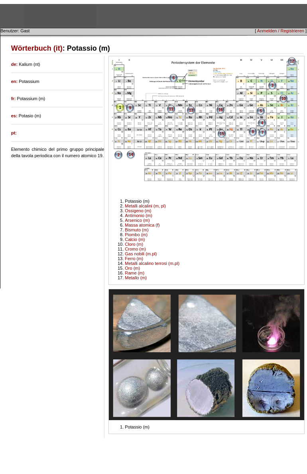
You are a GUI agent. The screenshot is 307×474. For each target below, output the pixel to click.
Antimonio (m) (138, 215)
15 (222, 134)
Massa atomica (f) (142, 225)
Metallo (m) (136, 277)
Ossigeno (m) (138, 210)
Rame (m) (134, 273)
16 (220, 110)
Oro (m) (132, 268)
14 (131, 154)
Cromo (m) (135, 249)
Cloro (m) (134, 244)
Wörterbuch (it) (37, 48)
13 (191, 110)
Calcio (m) (135, 239)
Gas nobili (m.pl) (141, 253)
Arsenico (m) (137, 220)
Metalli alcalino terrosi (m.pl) (152, 263)
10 (283, 99)
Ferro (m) (134, 258)
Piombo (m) (136, 234)
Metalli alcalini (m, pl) (145, 205)
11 (171, 109)
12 (292, 61)
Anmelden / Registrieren (280, 30)
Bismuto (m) (136, 229)
